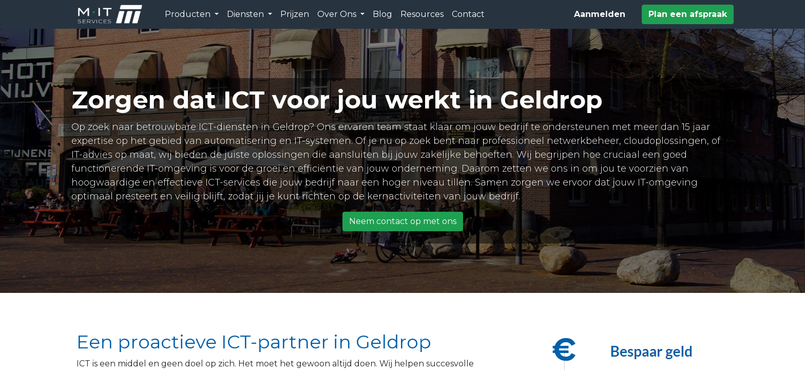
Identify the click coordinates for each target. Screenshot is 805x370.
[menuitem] (294, 14)
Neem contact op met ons (402, 221)
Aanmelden (599, 14)
